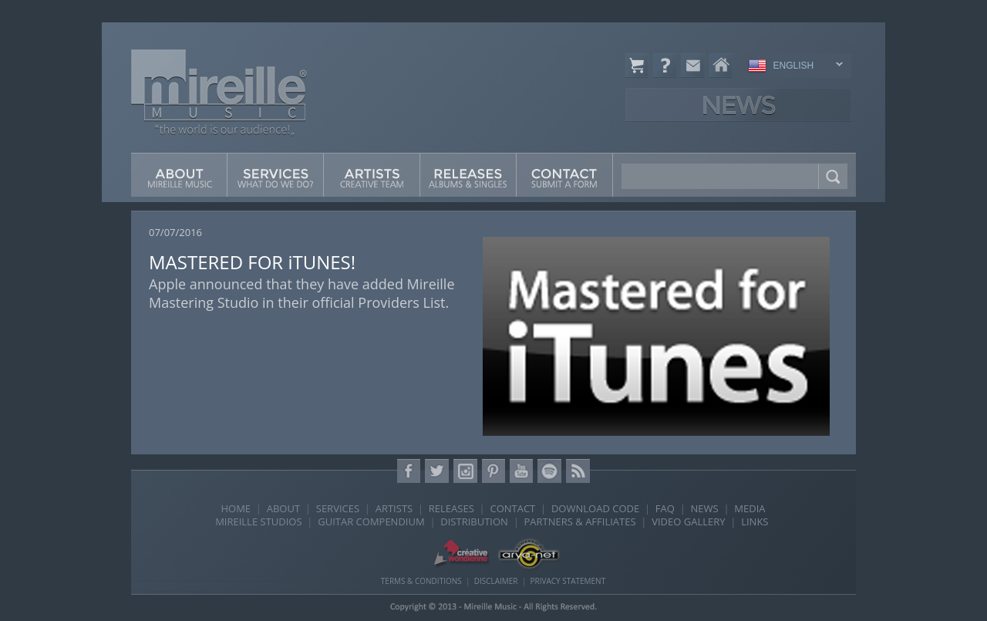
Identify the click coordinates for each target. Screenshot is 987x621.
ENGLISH (793, 66)
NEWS (705, 508)
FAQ (665, 508)
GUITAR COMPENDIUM (371, 521)
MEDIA (749, 508)
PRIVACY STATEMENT (567, 580)
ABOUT (283, 508)
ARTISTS (394, 508)
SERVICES (337, 508)
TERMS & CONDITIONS (421, 580)
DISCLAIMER (496, 580)
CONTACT (512, 508)
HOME (236, 508)
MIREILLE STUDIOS (258, 521)
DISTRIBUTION (474, 521)
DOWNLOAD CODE (595, 508)
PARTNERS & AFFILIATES (580, 521)
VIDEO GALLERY (688, 521)
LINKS (754, 521)
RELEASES (451, 508)
